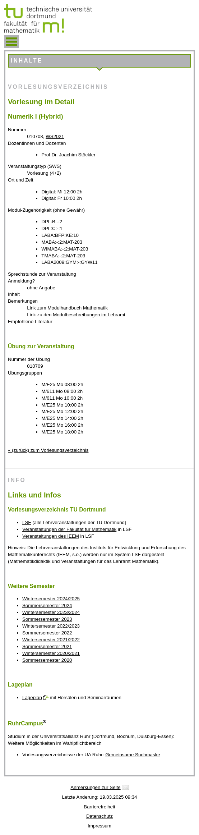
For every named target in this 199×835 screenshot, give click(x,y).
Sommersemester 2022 (47, 633)
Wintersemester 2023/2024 (51, 612)
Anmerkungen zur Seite (95, 787)
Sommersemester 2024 (47, 605)
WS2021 (55, 136)
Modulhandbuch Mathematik (77, 308)
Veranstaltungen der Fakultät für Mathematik (69, 529)
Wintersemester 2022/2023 (51, 626)
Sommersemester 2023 (47, 619)
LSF (26, 522)
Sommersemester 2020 (47, 660)
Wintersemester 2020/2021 (51, 653)
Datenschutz (99, 816)
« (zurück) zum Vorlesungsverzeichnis (48, 450)
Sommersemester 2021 (47, 646)
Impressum (99, 826)
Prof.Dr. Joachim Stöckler (68, 154)
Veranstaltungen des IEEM (50, 536)
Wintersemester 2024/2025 (51, 598)
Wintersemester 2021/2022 (51, 639)
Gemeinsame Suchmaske (132, 754)
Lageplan (32, 697)
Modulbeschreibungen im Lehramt (89, 314)
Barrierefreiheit (99, 806)
